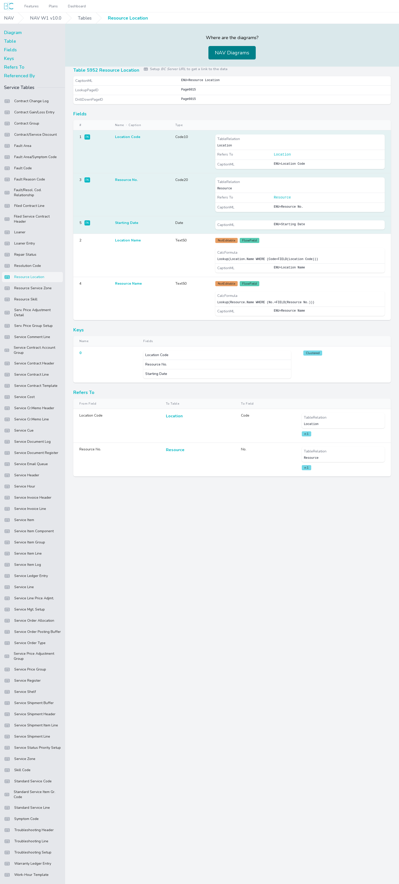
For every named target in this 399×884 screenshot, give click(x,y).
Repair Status (20, 255)
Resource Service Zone (28, 288)
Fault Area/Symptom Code (30, 157)
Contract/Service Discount (30, 135)
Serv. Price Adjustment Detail (27, 312)
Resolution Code (22, 266)
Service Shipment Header (29, 714)
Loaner (14, 232)
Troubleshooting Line (26, 841)
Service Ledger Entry (26, 576)
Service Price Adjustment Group (29, 656)
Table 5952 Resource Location (106, 70)
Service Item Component (29, 531)
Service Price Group (25, 669)
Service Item (19, 520)
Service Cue (19, 431)
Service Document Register (31, 453)
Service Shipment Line (27, 737)
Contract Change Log (26, 101)
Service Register (22, 681)
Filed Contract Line (24, 206)
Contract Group (21, 123)
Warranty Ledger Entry (27, 864)
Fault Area (17, 146)
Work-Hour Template (26, 875)
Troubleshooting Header (29, 830)
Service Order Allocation (29, 621)
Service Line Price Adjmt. (29, 598)
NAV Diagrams (232, 52)
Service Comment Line (27, 337)
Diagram (13, 32)
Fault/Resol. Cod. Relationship (22, 192)
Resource (282, 197)
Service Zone (19, 759)
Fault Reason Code (24, 179)
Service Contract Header (29, 363)
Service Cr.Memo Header (29, 408)
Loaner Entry (19, 243)
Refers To (14, 67)
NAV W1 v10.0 (46, 18)
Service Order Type (25, 643)
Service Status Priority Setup (32, 748)
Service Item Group (24, 542)
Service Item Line (23, 554)
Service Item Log (22, 565)
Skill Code (17, 770)
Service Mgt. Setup (24, 609)
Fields (10, 50)
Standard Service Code (28, 781)
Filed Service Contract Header (27, 219)
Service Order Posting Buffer (32, 632)
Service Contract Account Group (29, 350)
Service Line (19, 587)
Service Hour (19, 486)
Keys (9, 58)
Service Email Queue (26, 464)
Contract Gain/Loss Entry (29, 112)
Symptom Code (21, 819)
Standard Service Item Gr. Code (29, 794)
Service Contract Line (26, 375)
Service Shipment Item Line (31, 725)
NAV (9, 18)
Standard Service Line (27, 808)
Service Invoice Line (25, 509)
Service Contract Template (31, 386)
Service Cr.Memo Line (26, 419)
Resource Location (128, 18)
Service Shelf (20, 692)
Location (282, 155)
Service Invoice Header (27, 498)
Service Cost (19, 397)
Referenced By (19, 76)
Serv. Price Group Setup (28, 326)
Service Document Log (27, 442)
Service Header (21, 475)
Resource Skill (20, 299)
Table (10, 41)
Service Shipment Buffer (29, 703)
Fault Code (18, 168)
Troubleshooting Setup (27, 852)
